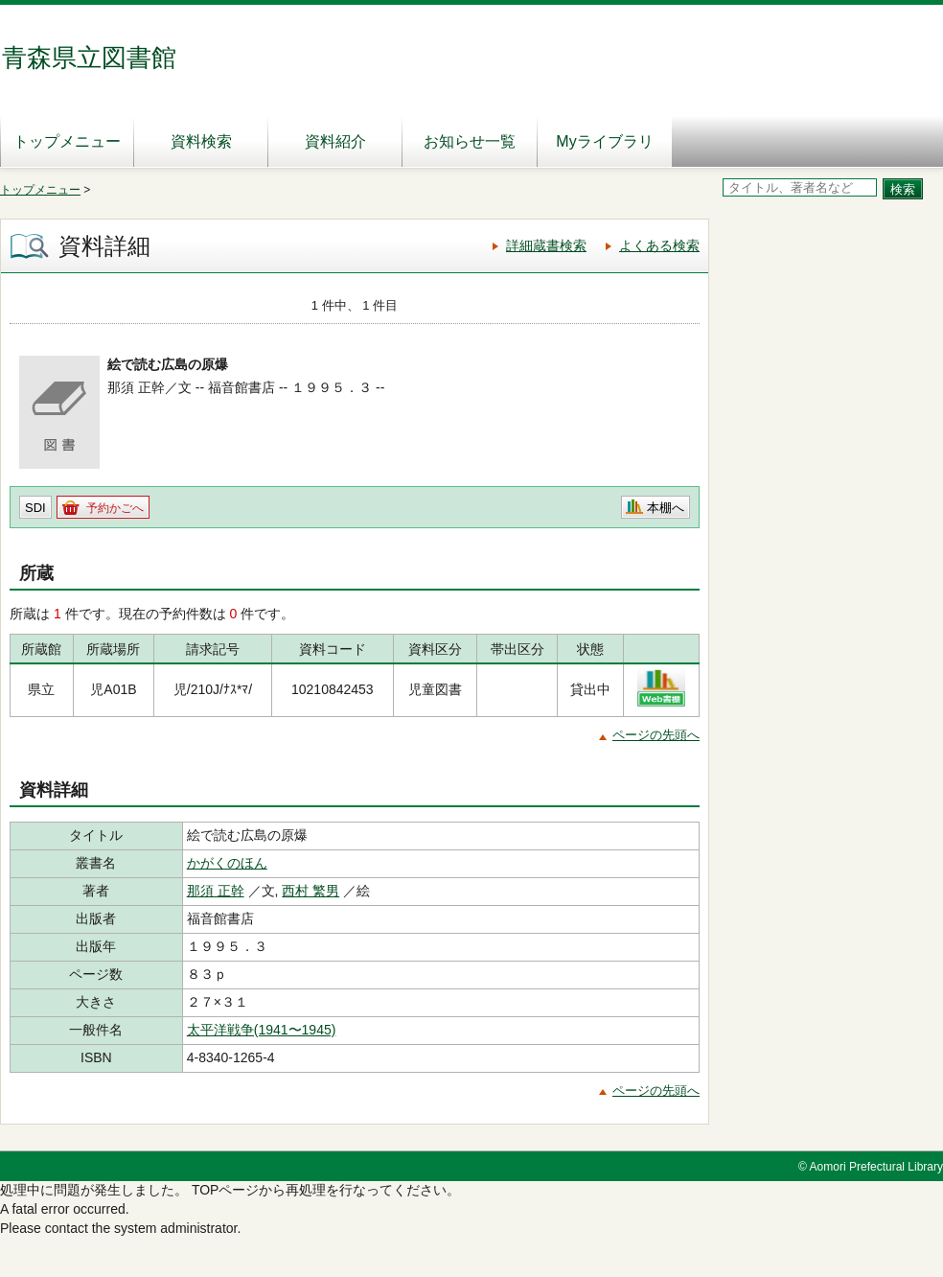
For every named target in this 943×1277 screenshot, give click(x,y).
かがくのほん (227, 863)
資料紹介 (335, 141)
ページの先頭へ (656, 735)
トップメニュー (67, 141)
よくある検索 (659, 245)
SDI (35, 507)
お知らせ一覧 (470, 141)
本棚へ (665, 507)
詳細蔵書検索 (546, 245)
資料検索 (201, 141)
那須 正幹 (215, 890)
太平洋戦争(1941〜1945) (261, 1029)
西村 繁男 (310, 890)
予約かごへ (115, 508)
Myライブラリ (604, 141)
